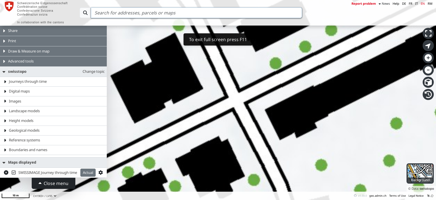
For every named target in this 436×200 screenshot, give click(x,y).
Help (396, 3)
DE (404, 3)
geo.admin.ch (378, 196)
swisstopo (427, 188)
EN (423, 3)
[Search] (196, 13)
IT (416, 3)
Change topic (94, 71)
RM (430, 3)
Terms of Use (397, 196)
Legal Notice (415, 196)
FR (410, 3)
